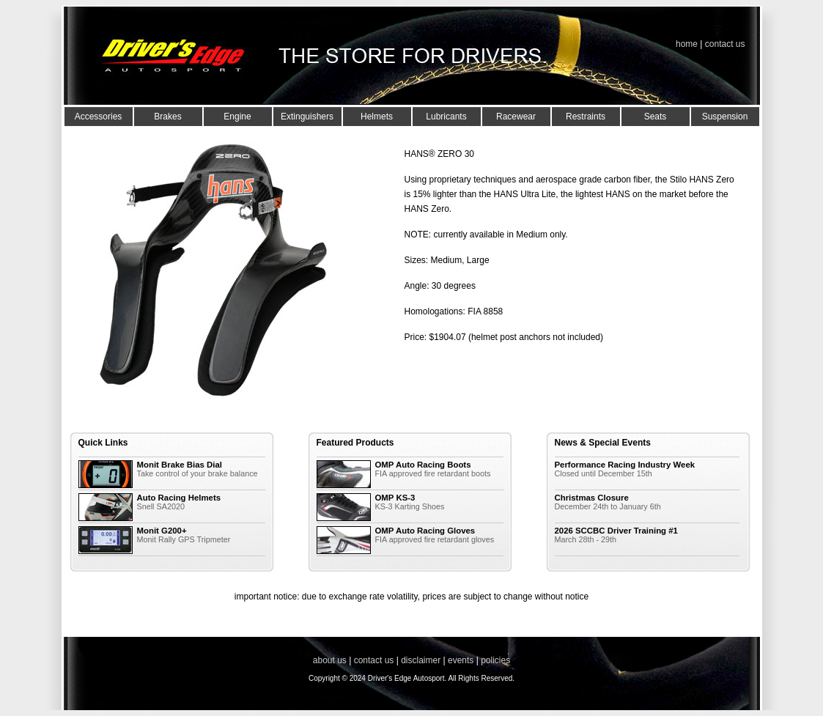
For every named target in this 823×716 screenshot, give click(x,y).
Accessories (98, 116)
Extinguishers (307, 116)
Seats (655, 116)
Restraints (585, 116)
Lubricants (446, 116)
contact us (725, 44)
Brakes (167, 116)
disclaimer (420, 660)
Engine (237, 116)
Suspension (725, 116)
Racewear (516, 116)
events (460, 660)
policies (495, 660)
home (687, 44)
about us (330, 660)
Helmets (377, 116)
